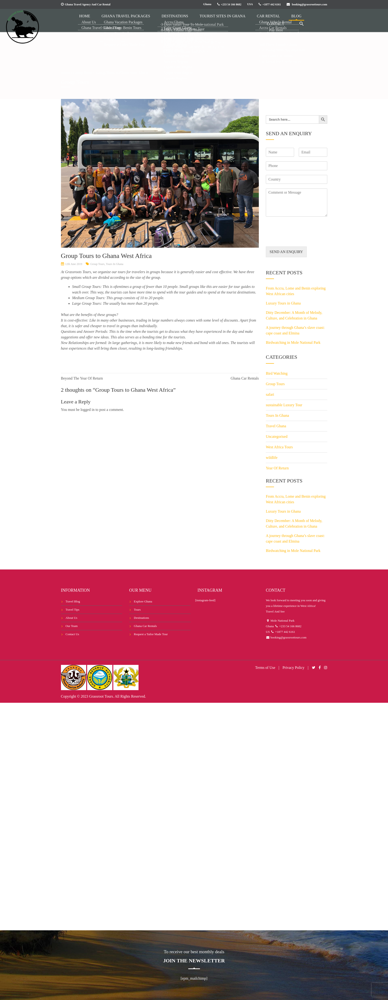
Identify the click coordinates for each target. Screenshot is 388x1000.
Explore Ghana (143, 601)
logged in (88, 410)
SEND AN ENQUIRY (286, 252)
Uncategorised (276, 436)
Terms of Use (265, 668)
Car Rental (247, 20)
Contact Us (72, 634)
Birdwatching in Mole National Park (293, 342)
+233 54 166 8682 (231, 4)
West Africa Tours (279, 447)
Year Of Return (277, 468)
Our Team (72, 626)
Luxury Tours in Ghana (283, 303)
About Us (71, 618)
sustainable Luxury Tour (284, 405)
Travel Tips (72, 609)
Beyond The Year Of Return (82, 378)
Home (93, 20)
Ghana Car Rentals (245, 378)
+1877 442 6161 (271, 4)
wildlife (272, 458)
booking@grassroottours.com (309, 4)
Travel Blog (73, 601)
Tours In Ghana (114, 264)
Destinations (168, 20)
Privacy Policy (294, 668)
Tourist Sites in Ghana (208, 20)
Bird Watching (277, 373)
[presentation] (301, 238)
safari (270, 394)
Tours (137, 609)
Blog (268, 20)
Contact (286, 20)
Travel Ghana (276, 426)
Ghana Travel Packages (127, 20)
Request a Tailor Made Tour (151, 634)
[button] (305, 20)
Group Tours (97, 264)
